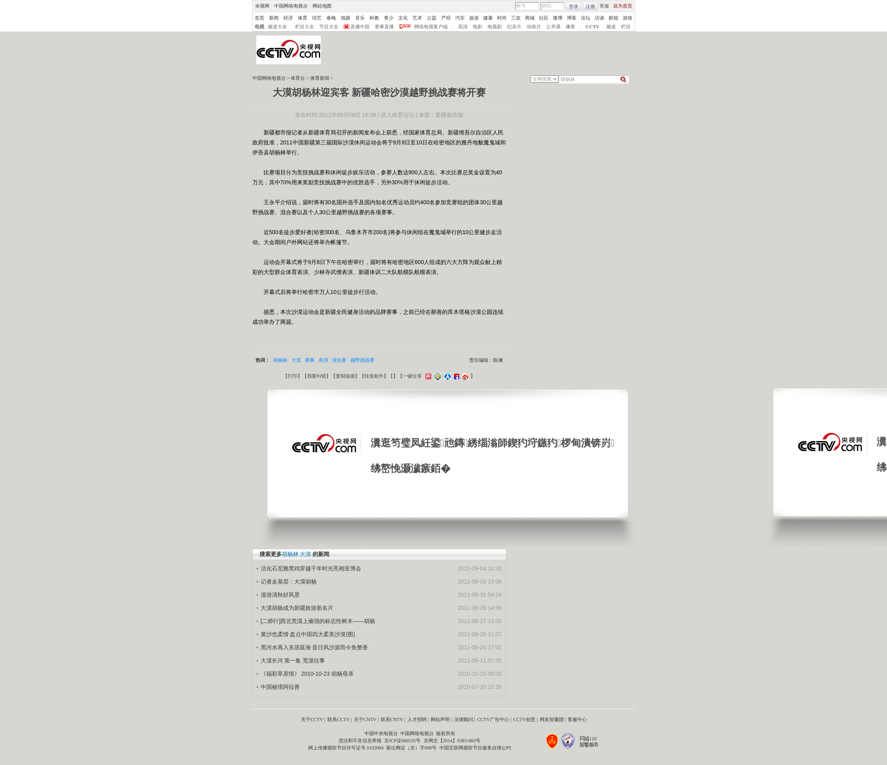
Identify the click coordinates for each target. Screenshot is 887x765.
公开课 (553, 27)
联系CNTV (392, 719)
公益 (432, 18)
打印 (292, 376)
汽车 (460, 18)
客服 (604, 6)
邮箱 (613, 18)
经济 (288, 18)
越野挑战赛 (362, 360)
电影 (477, 27)
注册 (590, 6)
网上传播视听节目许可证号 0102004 (346, 748)
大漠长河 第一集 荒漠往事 (293, 660)
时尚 (502, 18)
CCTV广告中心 (493, 719)
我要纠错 (316, 376)
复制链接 (345, 376)
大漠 (296, 360)
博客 (571, 18)
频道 (611, 27)
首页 (259, 18)
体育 (302, 18)
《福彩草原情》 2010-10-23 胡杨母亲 (307, 673)
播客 (570, 27)
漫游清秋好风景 (280, 594)
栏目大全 (304, 27)
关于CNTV (365, 719)
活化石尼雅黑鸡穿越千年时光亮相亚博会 (311, 568)
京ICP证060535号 (402, 740)
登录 (573, 6)
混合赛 (339, 360)
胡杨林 (280, 360)
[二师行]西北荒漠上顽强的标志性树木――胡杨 (318, 621)
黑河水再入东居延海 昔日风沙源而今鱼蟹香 (314, 647)
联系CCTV (338, 719)
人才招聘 (417, 719)
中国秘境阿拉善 (280, 687)
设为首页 (622, 6)
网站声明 (440, 719)
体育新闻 (319, 78)
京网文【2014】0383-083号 (452, 740)
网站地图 (322, 6)
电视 (259, 27)
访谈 (599, 18)
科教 (374, 18)
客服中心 (577, 719)
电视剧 (495, 27)
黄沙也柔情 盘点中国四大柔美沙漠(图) (308, 634)
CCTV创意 (524, 719)
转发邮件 (374, 376)
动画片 (534, 27)
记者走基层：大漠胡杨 (289, 581)
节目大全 (328, 27)
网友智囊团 (552, 719)
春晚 (331, 18)
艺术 (417, 18)
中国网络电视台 (291, 6)
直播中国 (360, 27)
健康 (488, 18)
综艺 (317, 18)
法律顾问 (463, 719)
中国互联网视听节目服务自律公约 (475, 748)
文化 (403, 18)
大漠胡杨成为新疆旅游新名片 (297, 608)
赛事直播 (384, 27)
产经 (446, 18)
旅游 (474, 18)
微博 (557, 18)
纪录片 (514, 27)
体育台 (298, 78)
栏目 (626, 27)
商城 (530, 18)
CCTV (592, 27)
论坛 (585, 18)
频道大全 (277, 27)
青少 (388, 18)
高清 (463, 27)
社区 (544, 18)
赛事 (310, 360)
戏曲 (345, 18)
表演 (323, 360)
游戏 (627, 18)
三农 (516, 18)
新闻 (274, 18)
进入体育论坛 (397, 115)
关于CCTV (312, 719)
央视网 (262, 6)
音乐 (360, 18)
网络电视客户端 (431, 27)
